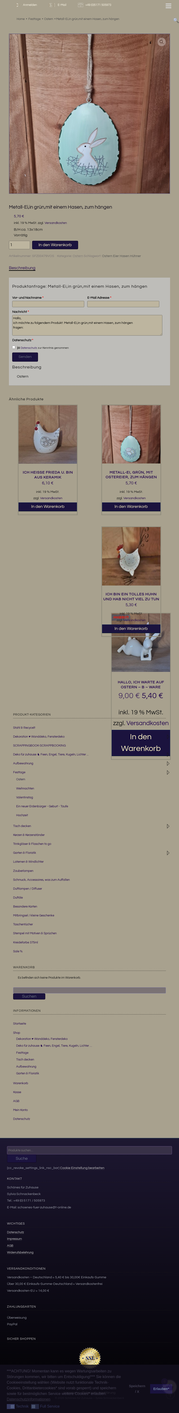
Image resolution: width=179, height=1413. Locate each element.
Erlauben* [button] (161, 1389)
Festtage (19, 772)
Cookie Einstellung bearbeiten (82, 1168)
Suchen (29, 996)
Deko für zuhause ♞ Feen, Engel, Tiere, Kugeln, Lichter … (54, 1045)
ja (16, 347)
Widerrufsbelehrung (20, 1252)
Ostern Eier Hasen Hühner (121, 256)
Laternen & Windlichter (28, 861)
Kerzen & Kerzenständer (29, 835)
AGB (16, 1101)
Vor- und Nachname (27, 297)
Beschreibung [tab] (22, 268)
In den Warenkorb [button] (48, 506)
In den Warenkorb (55, 245)
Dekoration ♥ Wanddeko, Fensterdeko (39, 736)
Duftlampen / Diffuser (27, 888)
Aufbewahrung (23, 763)
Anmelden (25, 5)
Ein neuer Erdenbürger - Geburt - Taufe (42, 806)
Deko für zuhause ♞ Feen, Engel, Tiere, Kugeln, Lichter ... (51, 754)
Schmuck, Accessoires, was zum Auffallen (41, 879)
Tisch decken (22, 826)
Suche (22, 1158)
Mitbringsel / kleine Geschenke (33, 915)
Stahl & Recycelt (24, 727)
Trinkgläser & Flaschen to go (32, 844)
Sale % (18, 951)
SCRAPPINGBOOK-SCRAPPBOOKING (39, 745)
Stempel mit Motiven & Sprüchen (35, 933)
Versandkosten (56, 223)
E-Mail (57, 5)
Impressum (14, 1239)
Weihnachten (25, 788)
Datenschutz (22, 340)
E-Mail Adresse (99, 297)
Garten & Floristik (24, 852)
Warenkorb (20, 1083)
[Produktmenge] (19, 245)
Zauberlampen (23, 871)
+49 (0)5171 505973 (95, 5)
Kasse (17, 1092)
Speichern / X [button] (137, 1389)
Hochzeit (22, 815)
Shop (16, 1032)
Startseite (19, 1023)
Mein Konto (20, 1110)
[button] (161, 42)
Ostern (78, 256)
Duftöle (18, 897)
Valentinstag (24, 797)
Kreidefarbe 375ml (25, 942)
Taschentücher (23, 924)
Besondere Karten (25, 906)
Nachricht (20, 312)
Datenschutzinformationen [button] (28, 1399)
